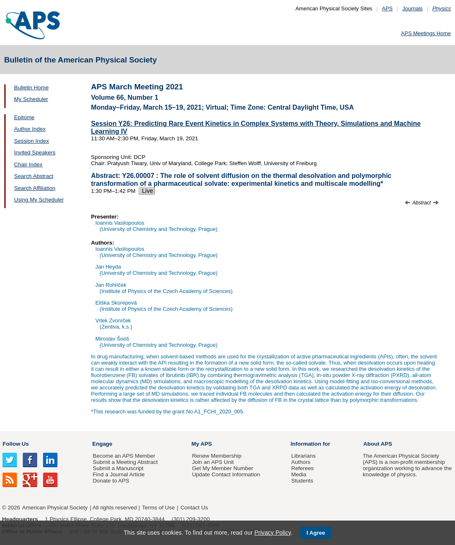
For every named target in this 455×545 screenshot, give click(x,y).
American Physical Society (55, 507)
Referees (302, 468)
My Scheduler (31, 99)
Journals (412, 8)
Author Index (30, 129)
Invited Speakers (34, 152)
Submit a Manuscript (118, 468)
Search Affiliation (34, 188)
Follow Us (15, 444)
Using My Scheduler (39, 200)
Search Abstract (33, 176)
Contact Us (194, 507)
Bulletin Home (31, 87)
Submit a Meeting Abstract (125, 462)
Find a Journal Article (118, 474)
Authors (300, 462)
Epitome (24, 117)
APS (387, 8)
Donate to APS (111, 481)
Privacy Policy (272, 532)
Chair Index (28, 164)
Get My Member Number (222, 468)
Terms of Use (158, 507)
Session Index (31, 141)
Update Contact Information (226, 474)
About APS (377, 444)
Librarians (303, 456)
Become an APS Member (124, 456)
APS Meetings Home (426, 33)
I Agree (316, 533)
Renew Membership (217, 456)
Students (302, 481)
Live (146, 190)
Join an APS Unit (213, 462)
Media (299, 474)
